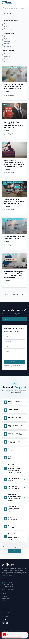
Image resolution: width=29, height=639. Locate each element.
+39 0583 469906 (8, 587)
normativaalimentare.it (8, 614)
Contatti (4, 600)
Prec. (5, 294)
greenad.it (5, 616)
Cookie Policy (5, 605)
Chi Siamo (4, 596)
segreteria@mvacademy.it (10, 589)
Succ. (23, 294)
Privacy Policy (5, 603)
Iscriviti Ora (14, 362)
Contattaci (7, 319)
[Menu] (26, 3)
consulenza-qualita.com (8, 612)
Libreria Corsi (5, 598)
